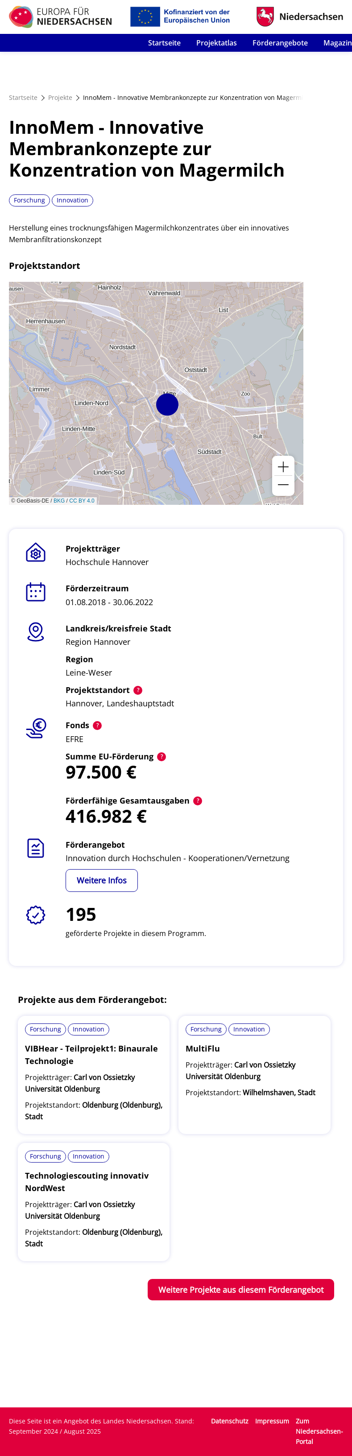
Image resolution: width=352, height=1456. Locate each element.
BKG (59, 501)
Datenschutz (229, 1421)
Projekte (60, 97)
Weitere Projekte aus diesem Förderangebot (240, 1289)
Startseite (164, 43)
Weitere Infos (102, 880)
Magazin (337, 43)
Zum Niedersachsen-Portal (319, 1431)
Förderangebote (280, 43)
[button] (167, 404)
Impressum (272, 1421)
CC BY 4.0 (81, 501)
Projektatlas (216, 43)
